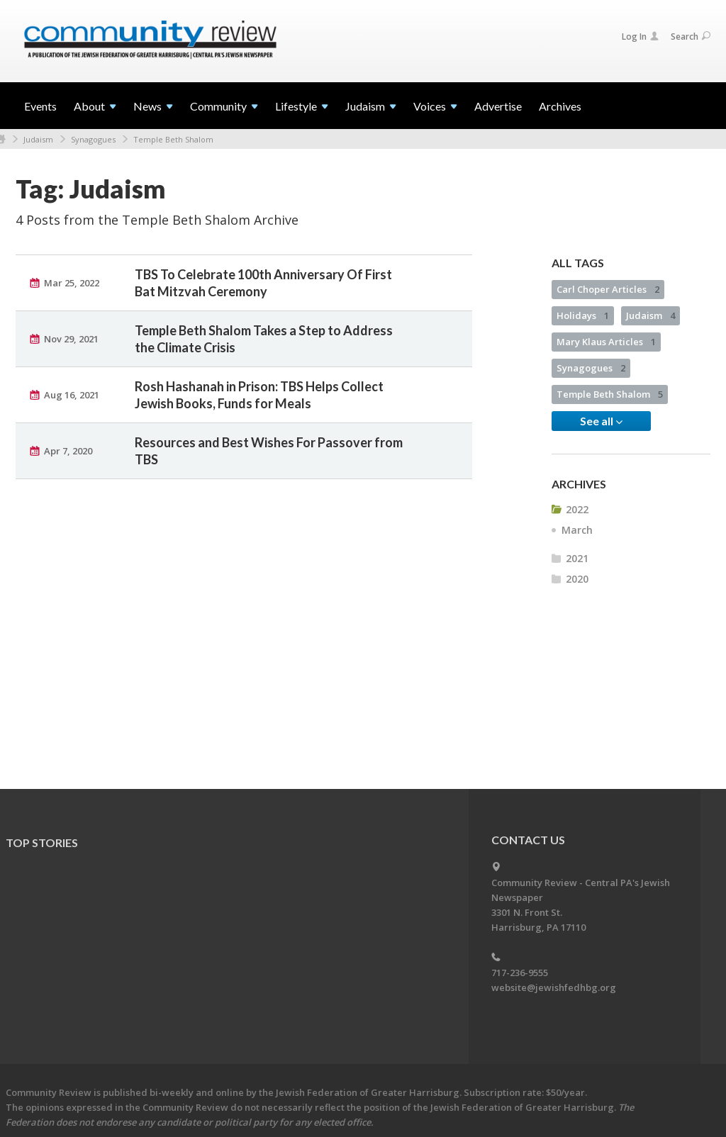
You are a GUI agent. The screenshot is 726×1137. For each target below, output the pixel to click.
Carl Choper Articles (608, 289)
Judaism (38, 139)
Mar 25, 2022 (71, 282)
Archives (560, 106)
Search (690, 36)
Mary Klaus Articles (606, 341)
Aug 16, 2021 (71, 394)
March (577, 530)
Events (40, 106)
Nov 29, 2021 (71, 338)
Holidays (583, 315)
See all (601, 421)
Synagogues (93, 139)
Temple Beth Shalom (173, 139)
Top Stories (42, 842)
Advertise (498, 106)
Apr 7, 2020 (68, 450)
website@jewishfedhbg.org (553, 987)
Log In (640, 36)
